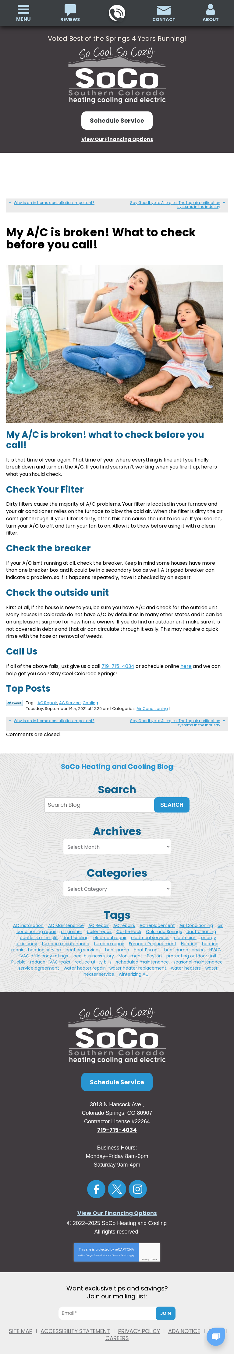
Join (165, 1308)
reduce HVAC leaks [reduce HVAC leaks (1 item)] (50, 957)
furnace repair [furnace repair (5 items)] (109, 939)
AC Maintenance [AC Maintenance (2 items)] (66, 921)
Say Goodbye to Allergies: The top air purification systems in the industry (175, 204)
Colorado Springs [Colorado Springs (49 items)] (164, 927)
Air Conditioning (152, 704)
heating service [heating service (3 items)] (44, 945)
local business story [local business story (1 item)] (93, 951)
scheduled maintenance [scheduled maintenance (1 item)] (142, 957)
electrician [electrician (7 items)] (185, 933)
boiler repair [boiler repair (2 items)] (99, 927)
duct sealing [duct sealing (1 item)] (75, 933)
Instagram (138, 1184)
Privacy (145, 1255)
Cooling (90, 699)
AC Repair (47, 699)
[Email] (109, 1308)
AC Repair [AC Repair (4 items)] (98, 921)
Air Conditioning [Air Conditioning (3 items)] (196, 921)
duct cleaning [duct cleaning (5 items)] (201, 927)
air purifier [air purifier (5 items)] (71, 927)
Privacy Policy (100, 1251)
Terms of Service (120, 1251)
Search (171, 800)
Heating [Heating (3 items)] (189, 939)
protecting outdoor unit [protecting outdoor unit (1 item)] (191, 951)
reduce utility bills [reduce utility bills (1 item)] (93, 957)
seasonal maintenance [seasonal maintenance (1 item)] (198, 957)
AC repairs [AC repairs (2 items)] (124, 921)
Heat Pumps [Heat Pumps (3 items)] (147, 945)
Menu (23, 19)
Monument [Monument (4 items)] (130, 951)
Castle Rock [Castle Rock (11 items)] (128, 927)
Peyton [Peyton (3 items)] (154, 951)
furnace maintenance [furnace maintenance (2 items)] (65, 939)
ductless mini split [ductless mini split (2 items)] (39, 933)
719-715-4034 (116, 13)
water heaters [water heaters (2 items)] (186, 963)
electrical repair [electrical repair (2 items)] (109, 933)
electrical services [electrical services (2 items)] (150, 933)
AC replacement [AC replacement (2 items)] (157, 921)
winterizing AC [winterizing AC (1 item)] (134, 970)
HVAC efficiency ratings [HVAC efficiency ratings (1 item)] (43, 951)
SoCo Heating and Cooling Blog (117, 762)
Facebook (96, 1184)
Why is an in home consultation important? (54, 202)
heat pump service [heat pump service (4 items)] (184, 945)
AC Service (70, 699)
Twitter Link (14, 700)
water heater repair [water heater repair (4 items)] (84, 963)
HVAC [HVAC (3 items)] (215, 945)
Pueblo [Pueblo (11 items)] (18, 957)
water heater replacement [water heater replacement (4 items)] (137, 963)
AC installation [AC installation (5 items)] (28, 921)
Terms (154, 1255)
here (186, 662)
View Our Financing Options (117, 138)
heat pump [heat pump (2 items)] (117, 945)
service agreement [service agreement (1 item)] (38, 963)
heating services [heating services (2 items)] (83, 945)
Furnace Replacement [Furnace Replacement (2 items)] (152, 939)
